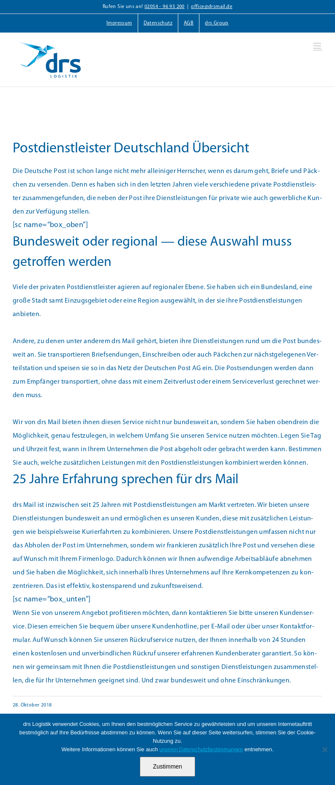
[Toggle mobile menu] (317, 45)
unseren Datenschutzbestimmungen (201, 750)
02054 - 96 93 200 (164, 6)
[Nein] (324, 749)
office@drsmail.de (211, 6)
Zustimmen (167, 766)
